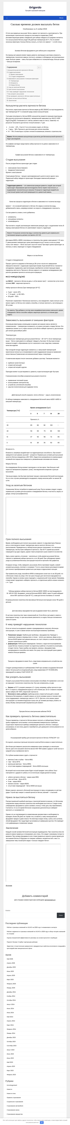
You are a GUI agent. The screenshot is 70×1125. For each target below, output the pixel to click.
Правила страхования (14, 1097)
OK (42, 1122)
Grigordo (35, 7)
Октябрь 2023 (11, 1041)
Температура (15, 81)
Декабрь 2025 (11, 967)
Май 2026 (10, 959)
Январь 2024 (11, 1033)
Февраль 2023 (11, 1075)
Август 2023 (10, 1050)
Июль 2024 (10, 1008)
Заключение (12, 100)
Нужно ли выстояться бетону (17, 98)
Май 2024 (10, 1017)
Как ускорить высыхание (16, 94)
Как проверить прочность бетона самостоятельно (24, 96)
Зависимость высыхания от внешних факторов (23, 79)
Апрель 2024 (11, 1021)
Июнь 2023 (10, 1058)
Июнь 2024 (10, 1013)
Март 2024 (10, 1025)
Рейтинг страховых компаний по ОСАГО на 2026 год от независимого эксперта (32, 927)
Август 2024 (10, 1004)
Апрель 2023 (11, 1066)
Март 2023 (10, 1070)
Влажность (14, 83)
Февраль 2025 (11, 984)
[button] (38, 67)
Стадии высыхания (14, 72)
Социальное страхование (15, 1102)
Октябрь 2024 (11, 1000)
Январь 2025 (11, 988)
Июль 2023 (10, 1054)
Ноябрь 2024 (11, 996)
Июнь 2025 (10, 971)
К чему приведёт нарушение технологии (21, 92)
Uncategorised (12, 1085)
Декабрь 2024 (11, 992)
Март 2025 (10, 979)
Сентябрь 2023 (11, 1046)
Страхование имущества (15, 1114)
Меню (61, 18)
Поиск (7, 911)
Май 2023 (10, 1062)
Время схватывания (17, 74)
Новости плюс (11, 1093)
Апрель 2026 (11, 963)
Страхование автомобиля (15, 1106)
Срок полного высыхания (16, 89)
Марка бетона (15, 85)
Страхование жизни (13, 1110)
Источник (9, 886)
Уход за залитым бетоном (16, 87)
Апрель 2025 (11, 975)
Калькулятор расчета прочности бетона (20, 70)
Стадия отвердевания (18, 76)
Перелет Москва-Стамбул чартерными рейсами (22, 942)
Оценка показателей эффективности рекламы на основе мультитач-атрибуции (32, 938)
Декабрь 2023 (11, 1037)
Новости (9, 1089)
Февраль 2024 (11, 1029)
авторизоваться (50, 900)
